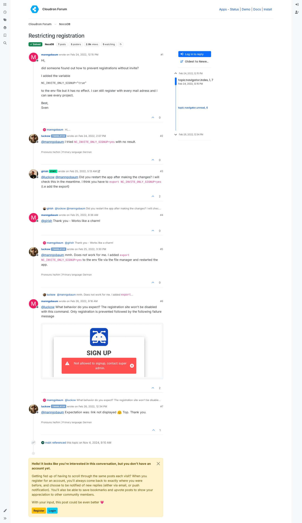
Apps (223, 9)
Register (39, 510)
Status (234, 9)
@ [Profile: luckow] (48, 177)
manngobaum (49, 54)
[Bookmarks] (5, 35)
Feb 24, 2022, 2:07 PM (92, 135)
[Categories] (5, 5)
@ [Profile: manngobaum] (52, 142)
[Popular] (5, 28)
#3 (161, 171)
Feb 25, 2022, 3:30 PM (92, 249)
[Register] (297, 12)
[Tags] (5, 20)
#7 (161, 406)
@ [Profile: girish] (46, 221)
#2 (161, 135)
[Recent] (5, 12)
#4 (161, 214)
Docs (257, 9)
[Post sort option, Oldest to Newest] (194, 62)
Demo (246, 9)
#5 (161, 249)
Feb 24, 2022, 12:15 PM (84, 54)
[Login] (297, 5)
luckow (45, 135)
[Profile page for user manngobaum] (33, 57)
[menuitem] (297, 5)
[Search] (5, 43)
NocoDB (49, 44)
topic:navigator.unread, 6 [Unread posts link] (193, 107)
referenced (59, 442)
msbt (48, 442)
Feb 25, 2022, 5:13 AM (83, 171)
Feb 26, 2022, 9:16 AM (84, 301)
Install (268, 9)
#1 (162, 54)
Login (52, 510)
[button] (5, 511)
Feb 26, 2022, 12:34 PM (93, 406)
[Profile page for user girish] (33, 174)
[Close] (158, 463)
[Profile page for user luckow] (33, 138)
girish (44, 171)
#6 (161, 301)
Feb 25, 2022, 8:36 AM (84, 214)
